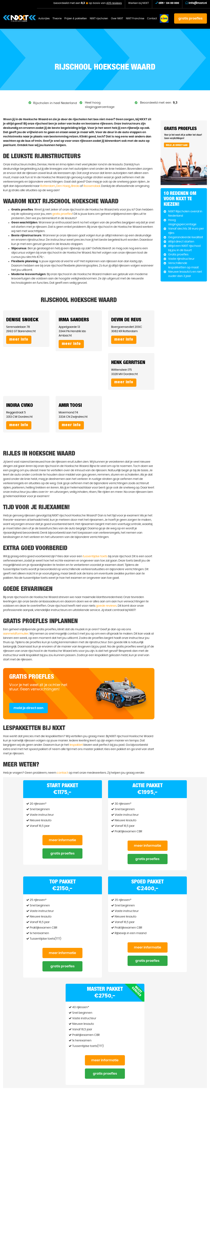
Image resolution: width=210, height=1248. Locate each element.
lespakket (76, 745)
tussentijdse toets (95, 556)
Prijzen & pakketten (75, 18)
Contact (152, 18)
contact (62, 772)
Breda (75, 186)
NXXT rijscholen (99, 18)
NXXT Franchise (135, 18)
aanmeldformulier (16, 633)
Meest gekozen (137, 991)
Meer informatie (62, 840)
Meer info (18, 340)
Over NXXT (117, 18)
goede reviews (106, 605)
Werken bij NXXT (138, 3)
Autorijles (44, 18)
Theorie (57, 18)
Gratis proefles (62, 853)
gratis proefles (190, 18)
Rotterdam (47, 186)
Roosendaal (91, 186)
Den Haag (63, 186)
